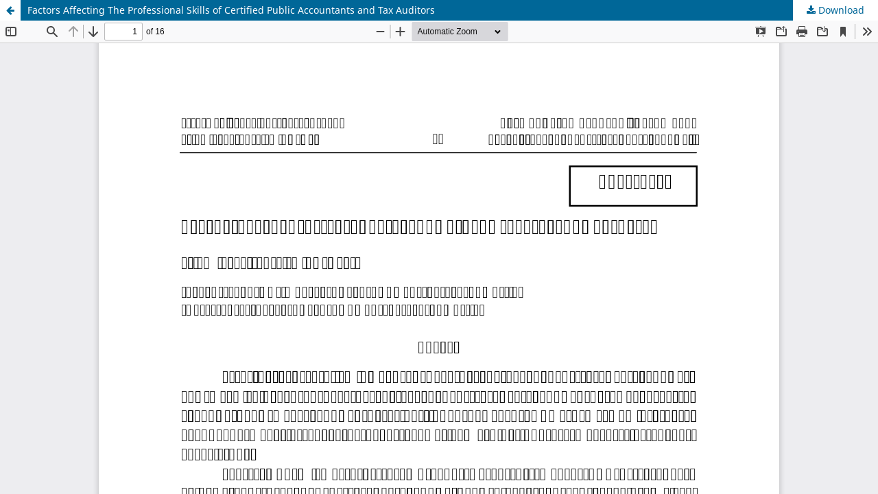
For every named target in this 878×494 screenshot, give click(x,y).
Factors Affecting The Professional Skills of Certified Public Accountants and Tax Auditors (231, 9)
